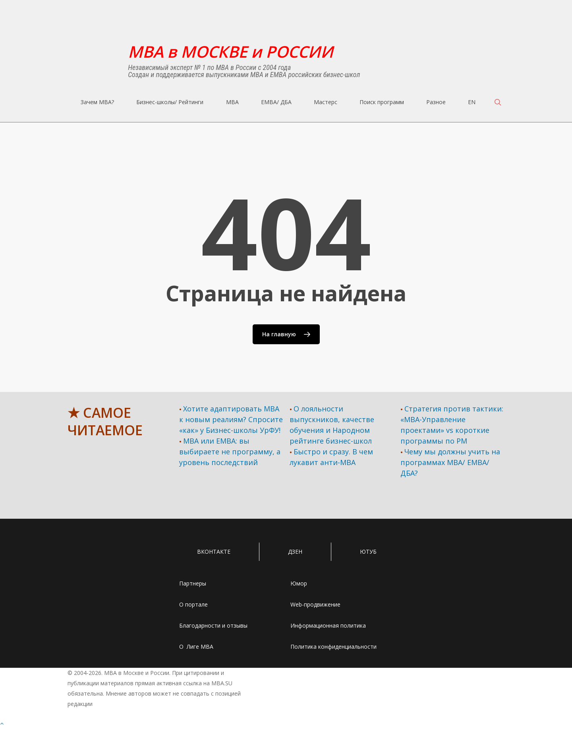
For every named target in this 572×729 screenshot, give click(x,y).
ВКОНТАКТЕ (213, 551)
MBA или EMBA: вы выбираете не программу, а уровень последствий (229, 451)
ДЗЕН (295, 551)
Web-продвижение (315, 604)
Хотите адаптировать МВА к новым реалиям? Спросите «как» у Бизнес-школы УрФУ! (231, 419)
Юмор (298, 583)
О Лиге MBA (196, 646)
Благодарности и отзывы (213, 625)
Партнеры (192, 583)
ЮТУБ (368, 551)
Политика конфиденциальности (333, 646)
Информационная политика (328, 625)
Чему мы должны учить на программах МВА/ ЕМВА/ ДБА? (450, 462)
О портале (193, 604)
